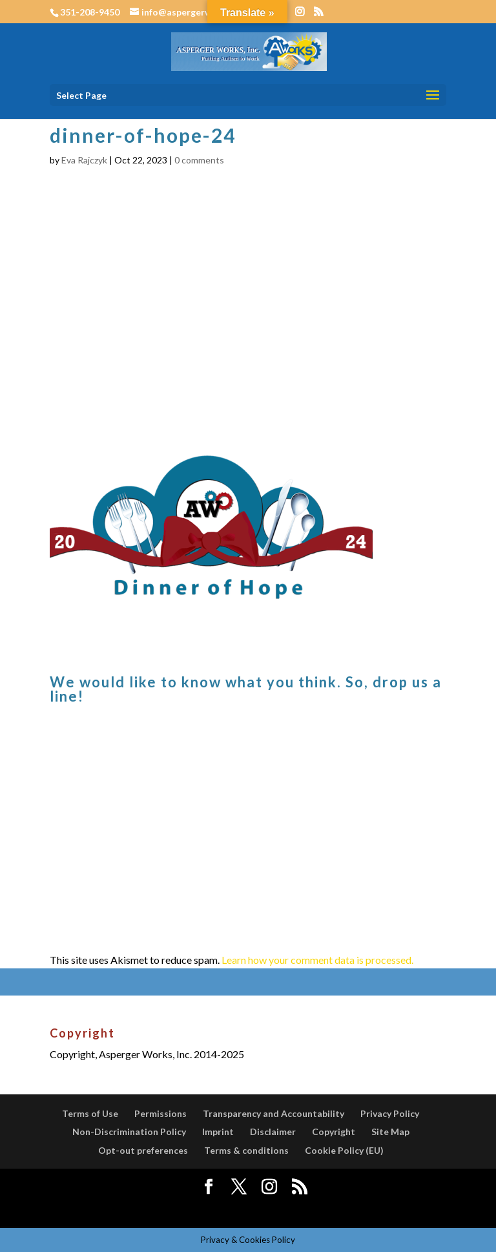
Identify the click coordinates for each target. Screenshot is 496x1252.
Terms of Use (90, 1113)
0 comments (199, 159)
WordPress (346, 1210)
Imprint (218, 1131)
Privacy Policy (389, 1113)
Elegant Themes (217, 1210)
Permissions (160, 1113)
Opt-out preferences (143, 1150)
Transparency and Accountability (273, 1113)
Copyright (333, 1131)
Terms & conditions (246, 1150)
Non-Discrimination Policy (129, 1131)
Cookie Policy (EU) (344, 1150)
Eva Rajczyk (84, 159)
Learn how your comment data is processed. (317, 960)
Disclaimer (273, 1131)
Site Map (390, 1131)
